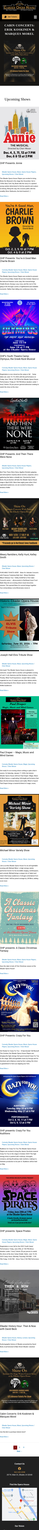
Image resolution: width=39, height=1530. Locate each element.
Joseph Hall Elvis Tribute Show (16, 655)
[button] (10, 16)
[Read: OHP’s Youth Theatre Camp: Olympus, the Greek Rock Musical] (19, 326)
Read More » (4, 196)
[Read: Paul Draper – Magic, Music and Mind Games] (19, 722)
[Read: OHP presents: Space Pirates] (19, 1201)
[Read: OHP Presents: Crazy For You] (19, 1005)
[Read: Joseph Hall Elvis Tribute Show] (19, 625)
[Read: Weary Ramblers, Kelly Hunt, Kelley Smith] (19, 524)
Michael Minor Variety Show (15, 850)
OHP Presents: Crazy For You (15, 1035)
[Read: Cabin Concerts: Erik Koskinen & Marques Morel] (19, 1384)
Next (19, 1451)
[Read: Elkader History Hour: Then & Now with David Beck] (19, 1296)
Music (19, 172)
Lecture (25, 1338)
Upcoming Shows (8, 174)
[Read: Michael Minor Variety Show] (19, 820)
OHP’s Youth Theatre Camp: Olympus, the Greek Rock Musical (17, 357)
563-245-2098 (19, 1472)
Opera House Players (29, 172)
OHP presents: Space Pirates (15, 1231)
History (19, 1338)
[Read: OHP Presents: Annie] (19, 133)
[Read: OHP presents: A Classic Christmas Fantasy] (19, 918)
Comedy (5, 270)
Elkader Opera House (9, 172)
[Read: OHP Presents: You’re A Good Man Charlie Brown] (19, 228)
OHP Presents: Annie (11, 163)
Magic (25, 764)
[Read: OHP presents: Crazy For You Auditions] (19, 1100)
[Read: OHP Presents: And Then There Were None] (19, 424)
